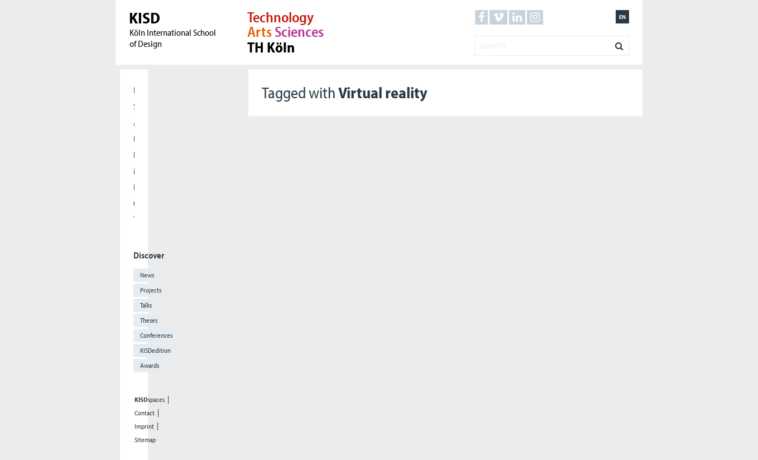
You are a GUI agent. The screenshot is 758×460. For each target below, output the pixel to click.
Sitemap (145, 440)
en (622, 17)
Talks (146, 305)
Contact (145, 413)
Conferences (156, 335)
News (147, 275)
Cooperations (134, 203)
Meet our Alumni (134, 170)
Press (134, 187)
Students (134, 106)
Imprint (144, 426)
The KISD (134, 219)
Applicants (134, 122)
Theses (148, 320)
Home (134, 89)
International (134, 154)
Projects (150, 290)
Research (134, 138)
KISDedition (155, 350)
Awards (149, 365)
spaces (150, 400)
